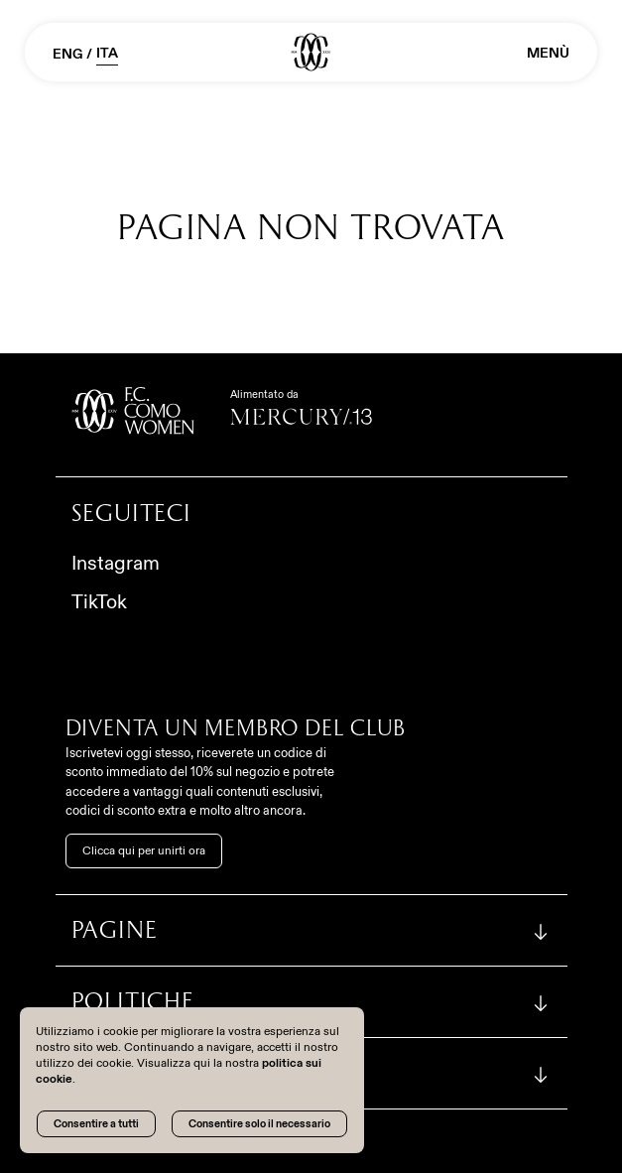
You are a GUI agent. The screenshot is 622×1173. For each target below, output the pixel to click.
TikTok (99, 601)
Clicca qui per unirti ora (143, 850)
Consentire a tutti (96, 1123)
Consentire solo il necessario (259, 1123)
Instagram (115, 563)
